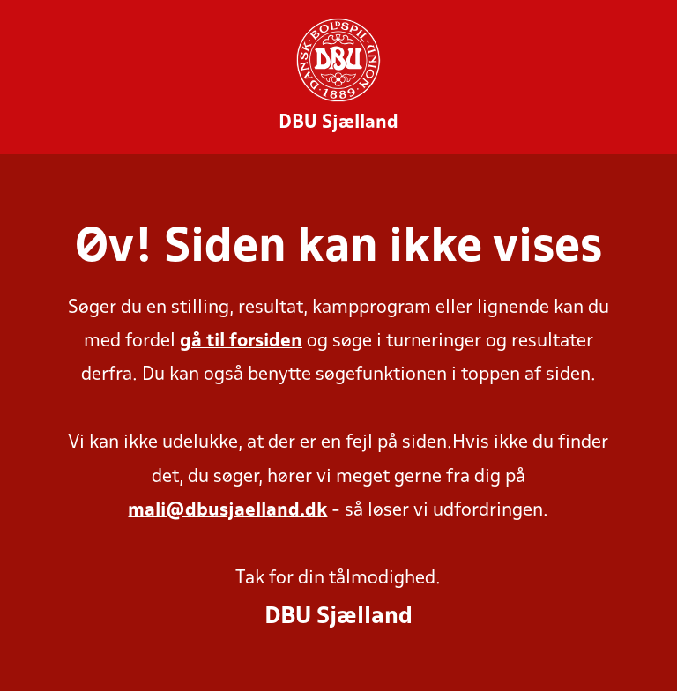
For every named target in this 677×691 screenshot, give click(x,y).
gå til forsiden (241, 341)
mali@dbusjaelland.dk (227, 510)
